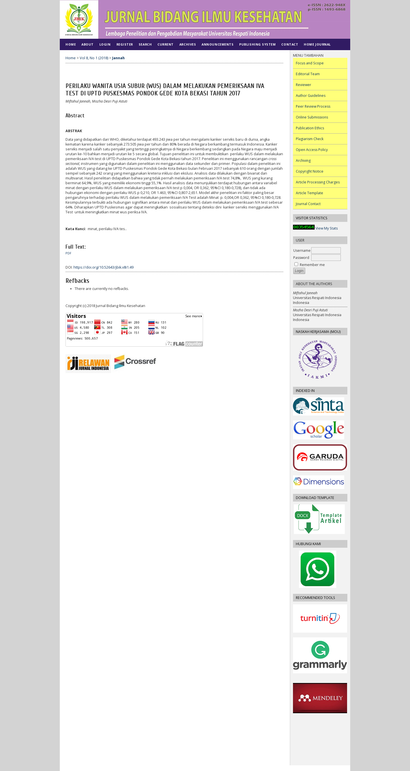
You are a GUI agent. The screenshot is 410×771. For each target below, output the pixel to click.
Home (70, 44)
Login (105, 44)
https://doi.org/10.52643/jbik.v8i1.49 (103, 267)
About (87, 44)
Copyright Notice (309, 171)
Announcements (217, 44)
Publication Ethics (310, 128)
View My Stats (326, 228)
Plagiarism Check (309, 138)
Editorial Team (308, 73)
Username (302, 250)
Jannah (118, 58)
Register (124, 44)
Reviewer (303, 84)
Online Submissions (312, 117)
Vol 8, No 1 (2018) (94, 58)
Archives (187, 44)
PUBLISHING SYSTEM (257, 44)
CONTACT (289, 44)
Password (301, 257)
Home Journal (317, 44)
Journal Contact (308, 203)
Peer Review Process (313, 106)
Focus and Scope (310, 63)
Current (165, 44)
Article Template (309, 193)
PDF (68, 253)
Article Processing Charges (318, 182)
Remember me (312, 264)
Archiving (303, 160)
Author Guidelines (310, 95)
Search (145, 44)
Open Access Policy (312, 149)
